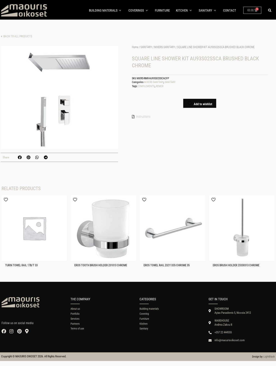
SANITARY (146, 48)
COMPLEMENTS (146, 87)
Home (135, 48)
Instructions (143, 117)
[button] (270, 10)
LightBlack (269, 361)
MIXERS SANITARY (164, 48)
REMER (159, 87)
